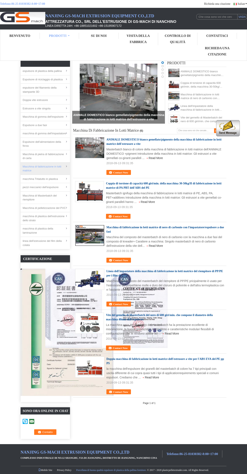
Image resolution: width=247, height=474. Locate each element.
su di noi (98, 35)
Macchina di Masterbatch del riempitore (40, 197)
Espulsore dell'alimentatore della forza (42, 143)
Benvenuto (19, 35)
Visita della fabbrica (138, 39)
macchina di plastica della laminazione (38, 230)
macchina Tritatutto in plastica (40, 178)
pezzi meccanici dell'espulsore (40, 187)
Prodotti (59, 35)
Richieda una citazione (217, 3)
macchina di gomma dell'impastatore (44, 133)
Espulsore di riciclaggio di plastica (43, 79)
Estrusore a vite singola (36, 108)
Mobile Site (45, 470)
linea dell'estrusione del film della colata (42, 243)
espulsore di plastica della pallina (42, 71)
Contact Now (120, 172)
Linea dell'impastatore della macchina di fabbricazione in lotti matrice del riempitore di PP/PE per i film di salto (202, 108)
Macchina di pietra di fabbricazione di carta (43, 156)
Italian (242, 3)
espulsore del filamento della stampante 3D (40, 89)
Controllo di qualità (178, 39)
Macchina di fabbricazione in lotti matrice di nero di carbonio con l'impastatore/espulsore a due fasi (200, 96)
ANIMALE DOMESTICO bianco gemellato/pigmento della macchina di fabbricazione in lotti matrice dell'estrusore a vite (202, 73)
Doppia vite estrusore (35, 100)
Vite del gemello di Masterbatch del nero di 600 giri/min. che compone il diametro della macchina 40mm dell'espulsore (202, 119)
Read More (156, 158)
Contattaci (217, 35)
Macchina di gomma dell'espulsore (43, 116)
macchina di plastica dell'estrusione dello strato (43, 218)
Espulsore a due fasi (35, 125)
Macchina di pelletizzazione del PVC (44, 207)
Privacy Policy (64, 470)
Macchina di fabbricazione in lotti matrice (42, 168)
